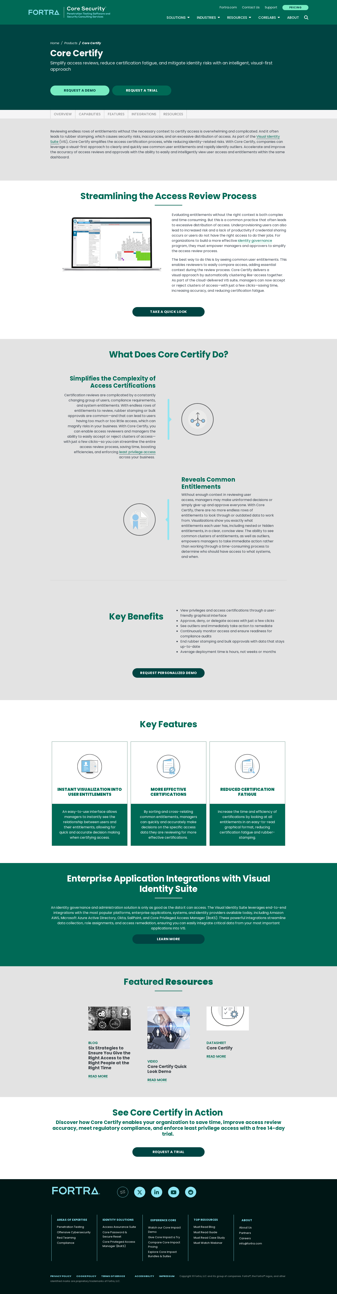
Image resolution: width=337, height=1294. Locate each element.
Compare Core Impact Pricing (164, 1244)
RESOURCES (173, 114)
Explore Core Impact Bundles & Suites (162, 1254)
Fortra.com (228, 7)
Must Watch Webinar (208, 1243)
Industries (208, 17)
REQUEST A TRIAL (142, 90)
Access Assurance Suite (119, 1227)
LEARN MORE (168, 939)
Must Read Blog (204, 1227)
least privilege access (137, 452)
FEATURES (116, 114)
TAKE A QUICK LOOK (168, 311)
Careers (245, 1238)
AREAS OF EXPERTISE (72, 1220)
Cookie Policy (86, 1276)
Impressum (167, 1276)
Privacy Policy (60, 1276)
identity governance (255, 240)
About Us (245, 1227)
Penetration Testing (70, 1227)
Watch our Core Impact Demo (164, 1229)
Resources (239, 17)
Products (70, 43)
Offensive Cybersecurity (73, 1232)
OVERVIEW (63, 114)
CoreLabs (269, 17)
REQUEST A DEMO (80, 90)
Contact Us (251, 7)
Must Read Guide (205, 1232)
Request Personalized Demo (168, 672)
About (293, 17)
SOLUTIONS (178, 17)
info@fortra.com (250, 1243)
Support (271, 7)
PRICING (295, 7)
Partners (245, 1233)
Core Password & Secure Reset (115, 1234)
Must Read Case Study (209, 1238)
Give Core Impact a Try (164, 1237)
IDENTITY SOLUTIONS (118, 1220)
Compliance (65, 1243)
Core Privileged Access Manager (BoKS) (119, 1244)
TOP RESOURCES (206, 1220)
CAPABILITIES (90, 114)
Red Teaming (66, 1238)
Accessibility (144, 1276)
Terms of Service (113, 1276)
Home (54, 43)
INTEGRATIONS (144, 114)
